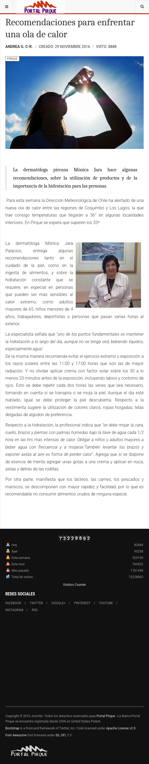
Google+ (58, 603)
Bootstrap (12, 728)
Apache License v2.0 (120, 728)
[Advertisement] (74, 662)
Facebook (13, 603)
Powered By (29, 751)
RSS (35, 610)
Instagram (14, 610)
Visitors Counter (74, 585)
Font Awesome (16, 735)
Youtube (106, 603)
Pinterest (82, 603)
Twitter (36, 603)
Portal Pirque (105, 716)
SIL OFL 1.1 (63, 735)
